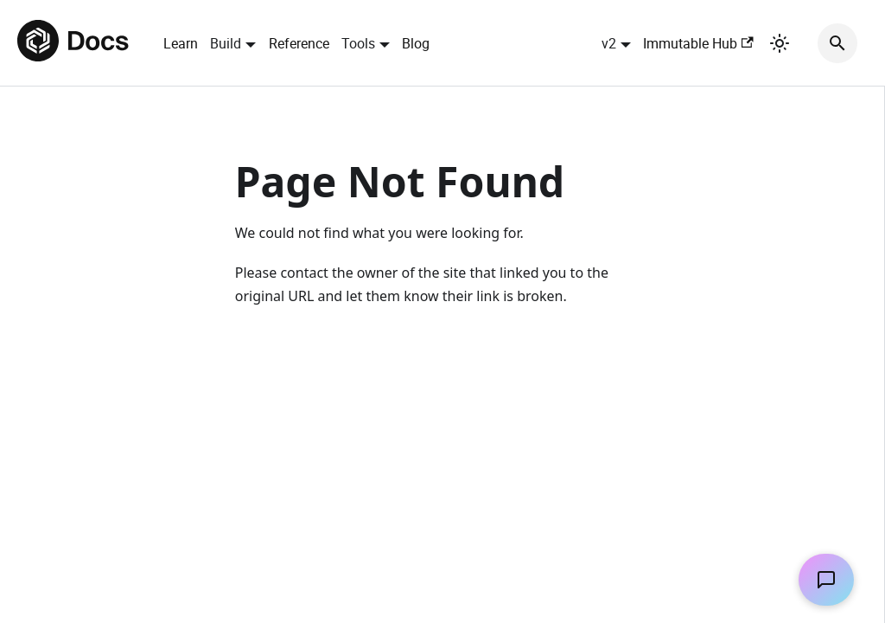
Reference (299, 43)
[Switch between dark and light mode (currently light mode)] (779, 43)
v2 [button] (609, 43)
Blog (416, 43)
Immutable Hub (698, 43)
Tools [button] (358, 43)
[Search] (837, 43)
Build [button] (225, 43)
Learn (180, 43)
